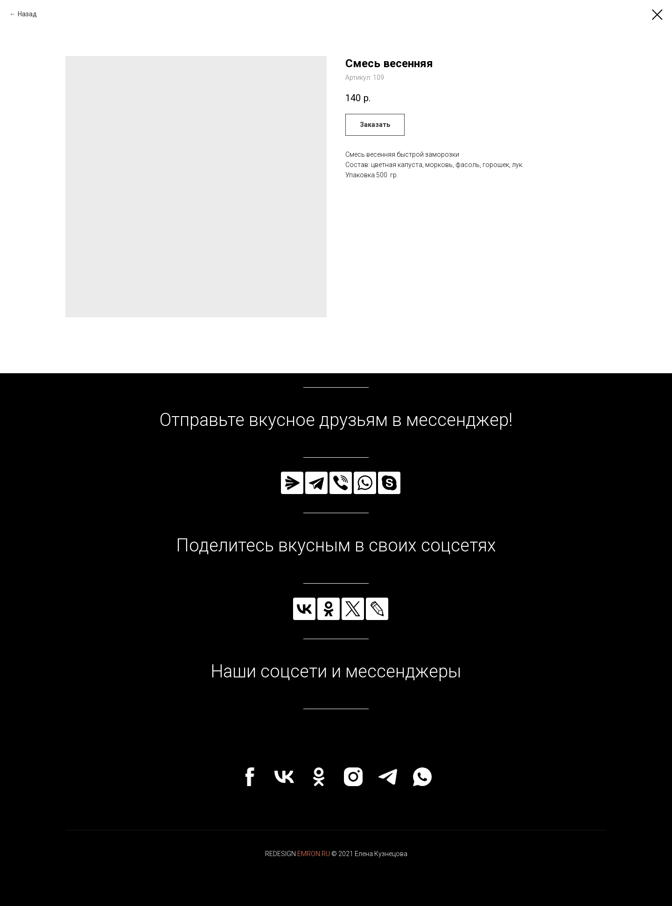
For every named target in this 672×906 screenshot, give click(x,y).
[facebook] (249, 776)
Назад (27, 14)
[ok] (318, 776)
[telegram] (387, 776)
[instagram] (353, 776)
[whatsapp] (422, 776)
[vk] (284, 776)
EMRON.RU (313, 853)
